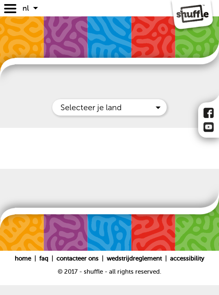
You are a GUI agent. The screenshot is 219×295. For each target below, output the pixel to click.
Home (24, 258)
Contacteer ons (78, 258)
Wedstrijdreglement (134, 258)
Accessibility (187, 258)
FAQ (44, 258)
